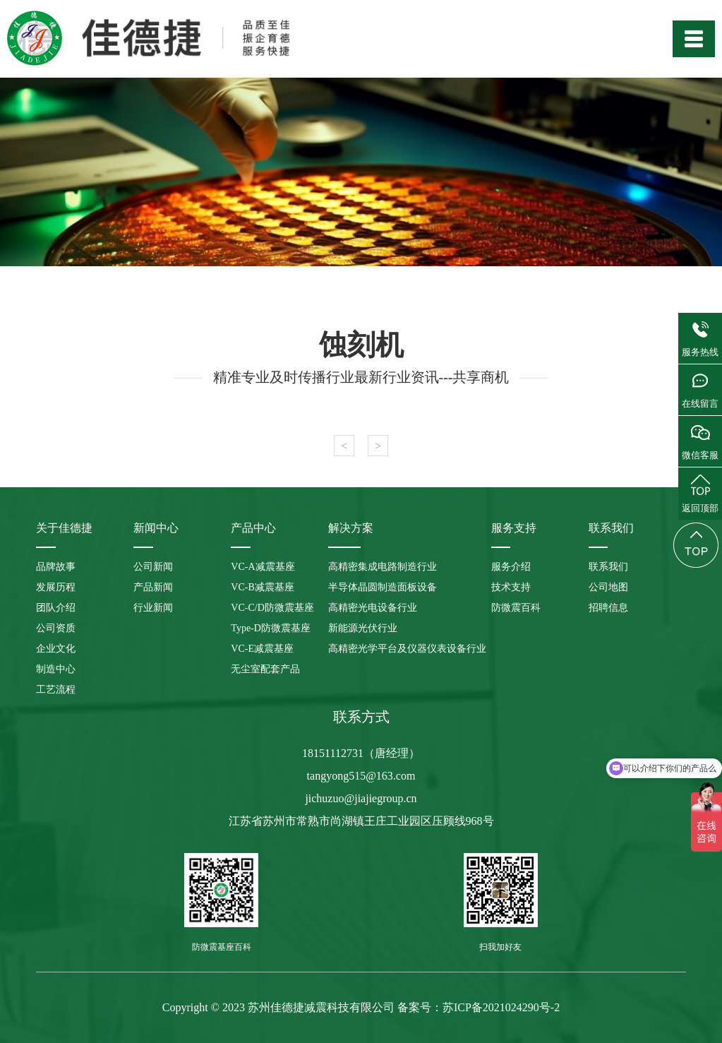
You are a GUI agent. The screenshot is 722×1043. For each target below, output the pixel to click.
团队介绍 (56, 607)
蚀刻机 (361, 345)
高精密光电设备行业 (372, 607)
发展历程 (56, 587)
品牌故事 (56, 566)
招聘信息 (608, 607)
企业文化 (56, 648)
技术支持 (511, 587)
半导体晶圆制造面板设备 (382, 587)
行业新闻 (153, 607)
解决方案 (350, 528)
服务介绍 (511, 566)
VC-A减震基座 (262, 566)
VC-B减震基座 (262, 587)
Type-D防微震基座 (271, 628)
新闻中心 (156, 528)
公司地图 (608, 587)
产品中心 (253, 528)
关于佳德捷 (64, 528)
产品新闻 (153, 587)
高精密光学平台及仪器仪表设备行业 (407, 648)
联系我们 (611, 528)
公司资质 (56, 628)
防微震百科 (516, 607)
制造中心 (56, 669)
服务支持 (513, 528)
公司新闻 (153, 566)
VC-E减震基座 (262, 648)
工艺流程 (56, 689)
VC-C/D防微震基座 (272, 607)
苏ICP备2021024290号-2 (501, 1007)
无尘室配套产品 (265, 669)
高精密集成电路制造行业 (382, 566)
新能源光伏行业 (362, 628)
